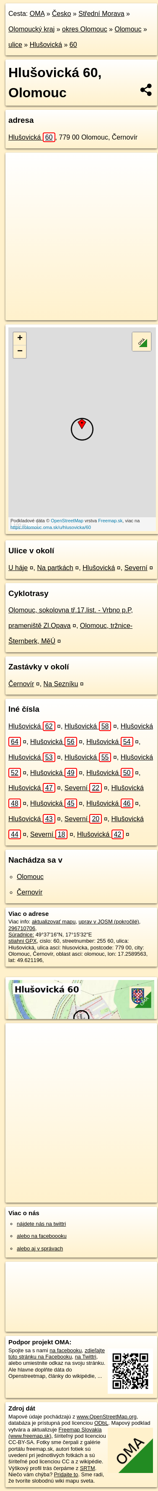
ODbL (101, 1423)
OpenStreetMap (67, 520)
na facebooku (65, 1350)
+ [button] (20, 338)
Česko (61, 13)
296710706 (21, 928)
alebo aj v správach (40, 1248)
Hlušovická (46, 44)
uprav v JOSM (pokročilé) (108, 921)
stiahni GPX (22, 941)
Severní (136, 567)
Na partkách (55, 567)
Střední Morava (101, 13)
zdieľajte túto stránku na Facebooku (56, 1353)
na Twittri (85, 1357)
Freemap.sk (110, 520)
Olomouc (127, 29)
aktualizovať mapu (53, 921)
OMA (37, 13)
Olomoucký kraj (31, 29)
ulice (15, 44)
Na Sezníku (61, 683)
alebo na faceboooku (42, 1236)
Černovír (21, 683)
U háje (18, 567)
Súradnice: (21, 934)
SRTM (87, 1468)
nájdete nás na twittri (41, 1224)
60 (73, 44)
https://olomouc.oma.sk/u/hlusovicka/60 (50, 527)
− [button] (20, 351)
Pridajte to (66, 1474)
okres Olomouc (84, 29)
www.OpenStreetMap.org (107, 1416)
